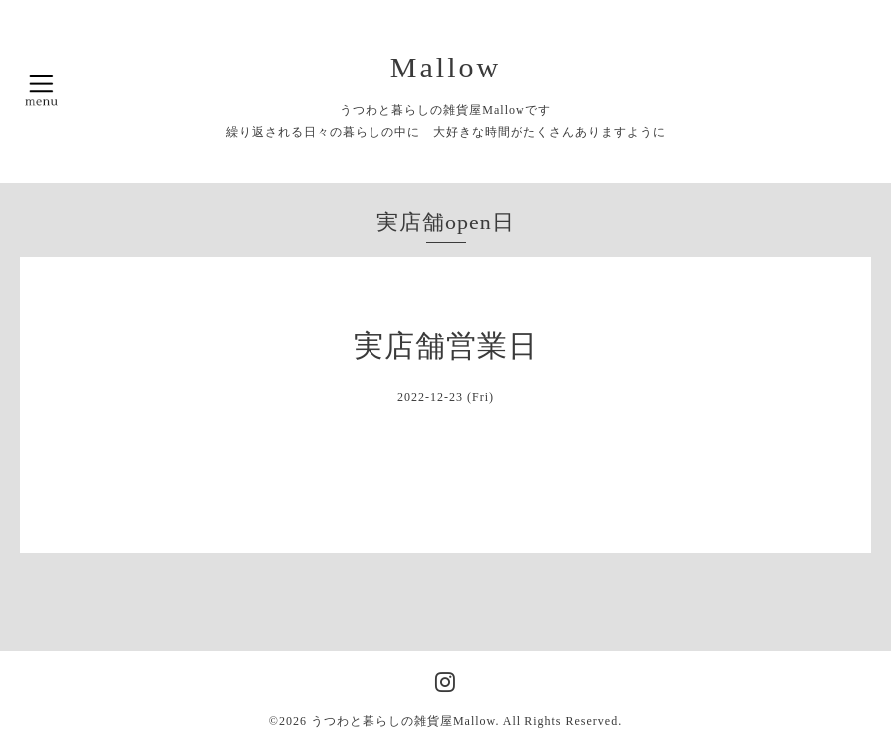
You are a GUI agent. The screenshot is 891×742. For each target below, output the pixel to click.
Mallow (445, 67)
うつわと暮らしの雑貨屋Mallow (403, 721)
